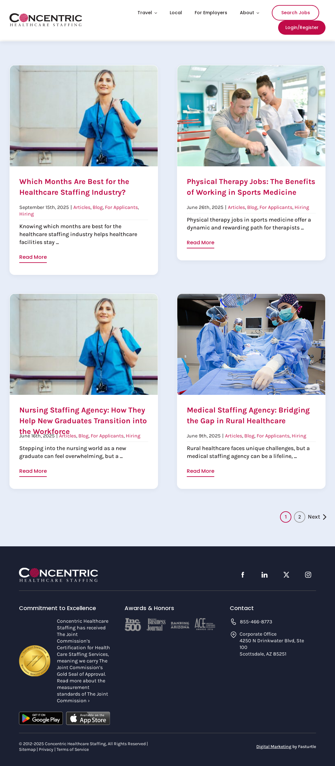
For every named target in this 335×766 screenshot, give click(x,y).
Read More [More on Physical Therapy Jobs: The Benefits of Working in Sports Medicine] (200, 256)
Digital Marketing (273, 744)
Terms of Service (73, 747)
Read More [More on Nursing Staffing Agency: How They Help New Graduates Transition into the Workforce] (33, 471)
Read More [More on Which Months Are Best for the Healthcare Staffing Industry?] (33, 257)
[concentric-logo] (45, 16)
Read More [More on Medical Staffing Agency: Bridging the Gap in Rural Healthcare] (200, 471)
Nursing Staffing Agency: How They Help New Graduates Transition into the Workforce (83, 419)
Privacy (46, 747)
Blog (98, 206)
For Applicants (121, 206)
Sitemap (27, 747)
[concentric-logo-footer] (58, 568)
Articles (81, 206)
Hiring (26, 213)
